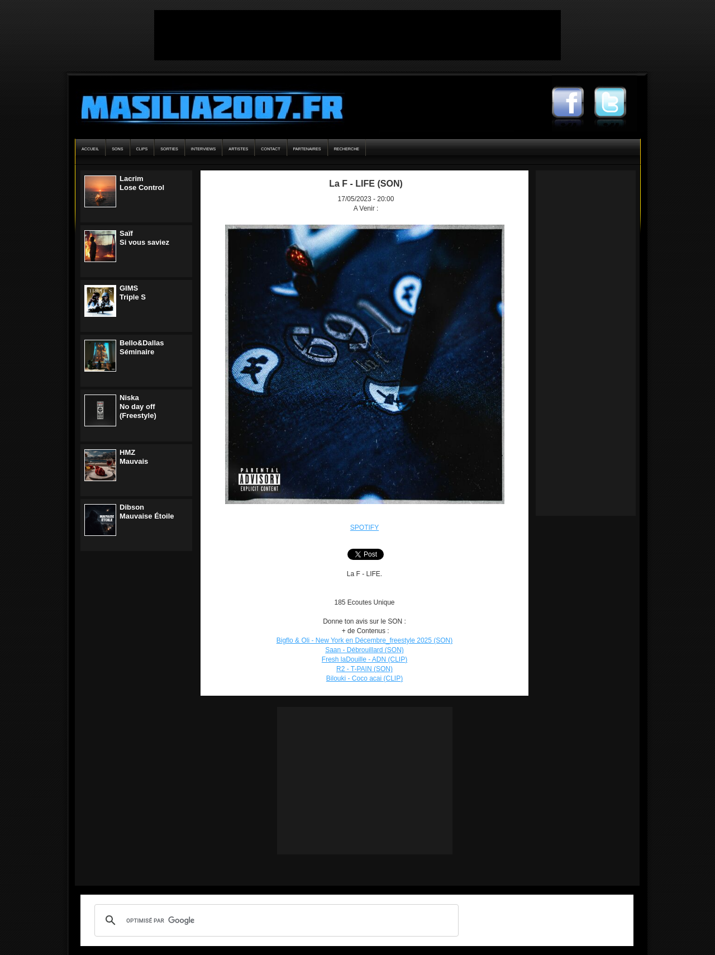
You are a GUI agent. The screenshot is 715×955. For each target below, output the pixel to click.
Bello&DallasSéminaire (142, 347)
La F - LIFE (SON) (366, 183)
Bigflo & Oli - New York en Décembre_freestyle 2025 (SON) (364, 640)
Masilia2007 (206, 105)
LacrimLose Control (142, 183)
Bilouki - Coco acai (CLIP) (364, 678)
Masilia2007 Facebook (573, 103)
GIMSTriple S (133, 292)
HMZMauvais (134, 456)
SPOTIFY (364, 527)
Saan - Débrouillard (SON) (364, 650)
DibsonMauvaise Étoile (147, 511)
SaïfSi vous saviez (144, 237)
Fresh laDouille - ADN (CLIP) (364, 659)
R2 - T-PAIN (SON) (364, 669)
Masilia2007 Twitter (615, 103)
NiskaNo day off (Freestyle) (138, 406)
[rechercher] (274, 920)
